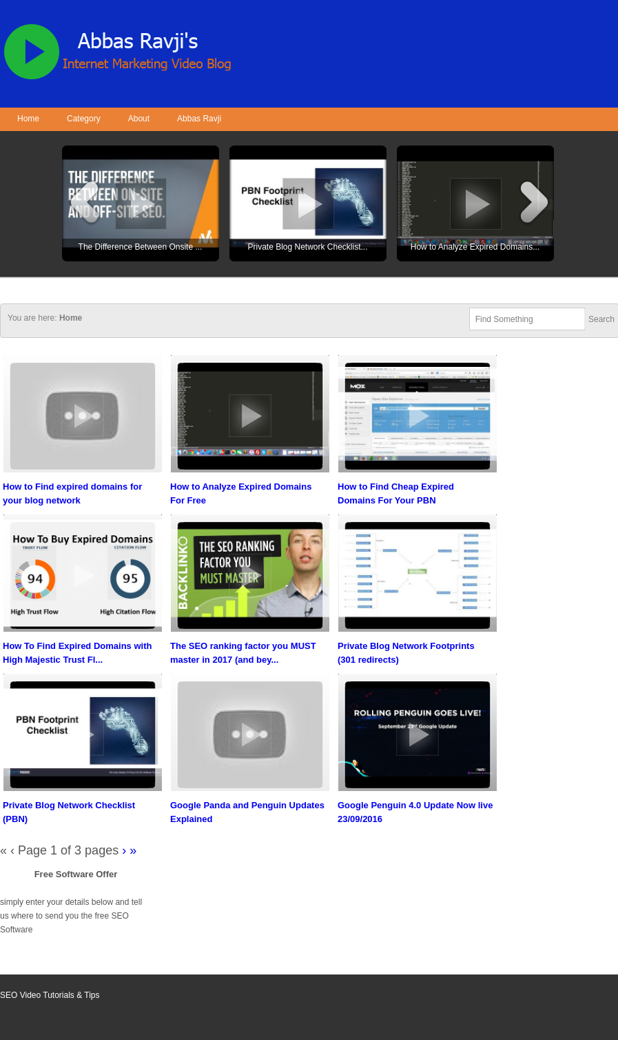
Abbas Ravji (199, 118)
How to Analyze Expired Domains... (475, 247)
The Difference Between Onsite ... (141, 247)
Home (28, 118)
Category (84, 118)
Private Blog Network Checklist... (307, 247)
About (139, 118)
